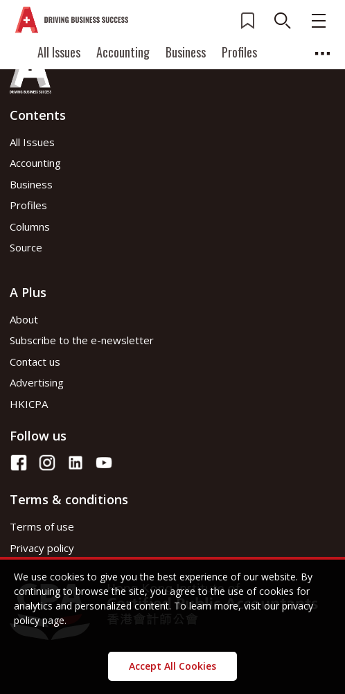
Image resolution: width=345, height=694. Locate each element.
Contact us (35, 361)
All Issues (58, 52)
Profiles (239, 52)
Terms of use (42, 526)
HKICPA (29, 404)
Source (26, 247)
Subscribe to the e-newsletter (82, 340)
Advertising (37, 382)
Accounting (123, 52)
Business (186, 52)
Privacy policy (42, 548)
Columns (30, 226)
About (24, 319)
